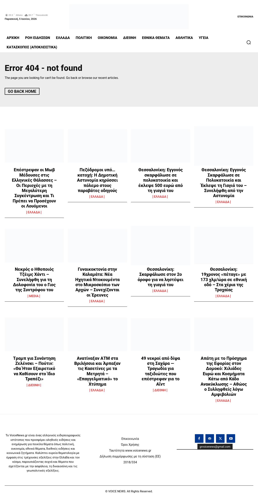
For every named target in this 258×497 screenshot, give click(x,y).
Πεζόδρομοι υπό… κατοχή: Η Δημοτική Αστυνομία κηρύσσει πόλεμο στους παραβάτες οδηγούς (97, 180)
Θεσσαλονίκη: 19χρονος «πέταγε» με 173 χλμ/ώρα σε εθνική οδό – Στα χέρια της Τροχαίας (224, 279)
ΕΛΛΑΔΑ (34, 212)
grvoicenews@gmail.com (215, 446)
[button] (248, 42)
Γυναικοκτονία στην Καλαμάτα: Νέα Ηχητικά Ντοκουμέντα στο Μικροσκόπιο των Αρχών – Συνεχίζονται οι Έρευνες (97, 282)
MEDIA (34, 296)
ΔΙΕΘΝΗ (34, 385)
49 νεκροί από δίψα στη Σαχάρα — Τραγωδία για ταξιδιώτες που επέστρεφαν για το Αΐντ (160, 371)
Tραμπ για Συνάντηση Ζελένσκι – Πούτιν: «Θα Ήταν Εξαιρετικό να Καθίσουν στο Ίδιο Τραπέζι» (34, 369)
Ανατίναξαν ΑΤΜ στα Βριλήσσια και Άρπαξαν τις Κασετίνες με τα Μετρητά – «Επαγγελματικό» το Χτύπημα (97, 371)
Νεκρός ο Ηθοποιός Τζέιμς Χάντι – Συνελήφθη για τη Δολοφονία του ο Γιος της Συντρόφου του (34, 279)
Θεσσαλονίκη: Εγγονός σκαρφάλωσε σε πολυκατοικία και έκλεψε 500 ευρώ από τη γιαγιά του (160, 180)
